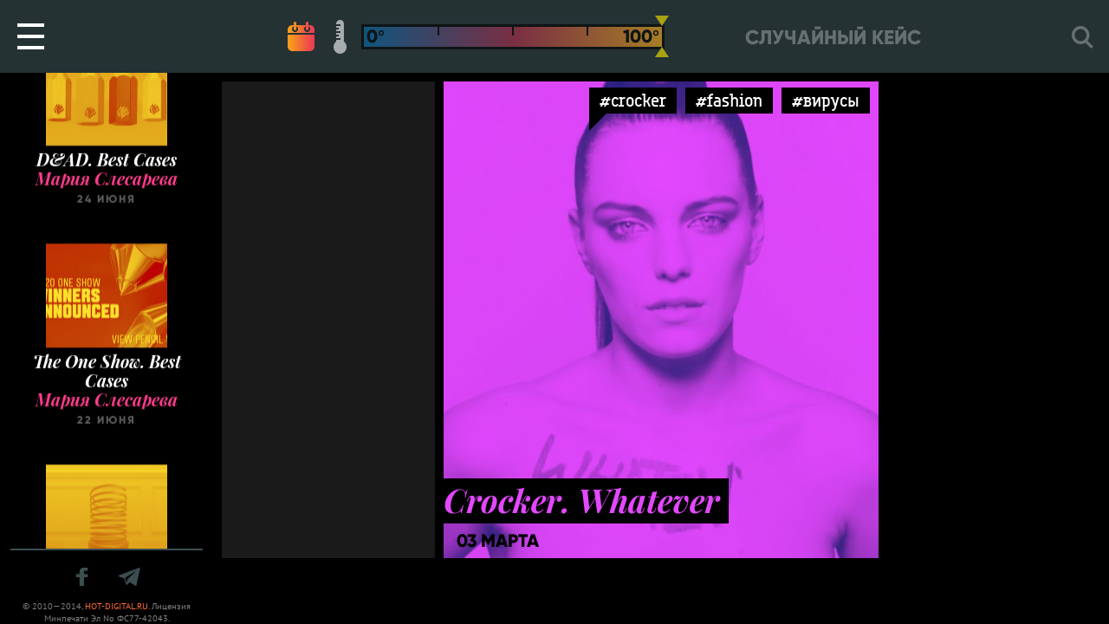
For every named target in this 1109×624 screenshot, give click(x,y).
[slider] (662, 36)
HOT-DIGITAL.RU (116, 606)
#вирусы (825, 100)
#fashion (729, 100)
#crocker (633, 100)
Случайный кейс (833, 37)
